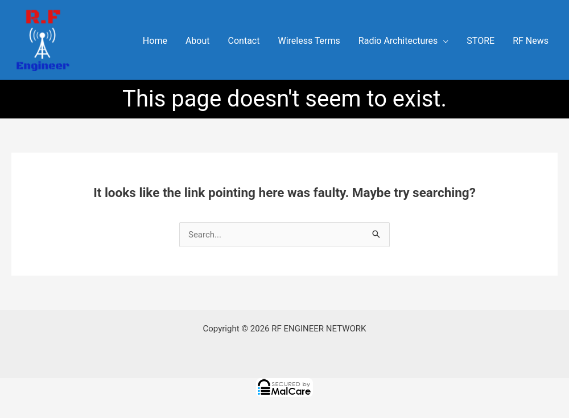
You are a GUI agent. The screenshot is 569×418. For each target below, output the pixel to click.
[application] (443, 41)
